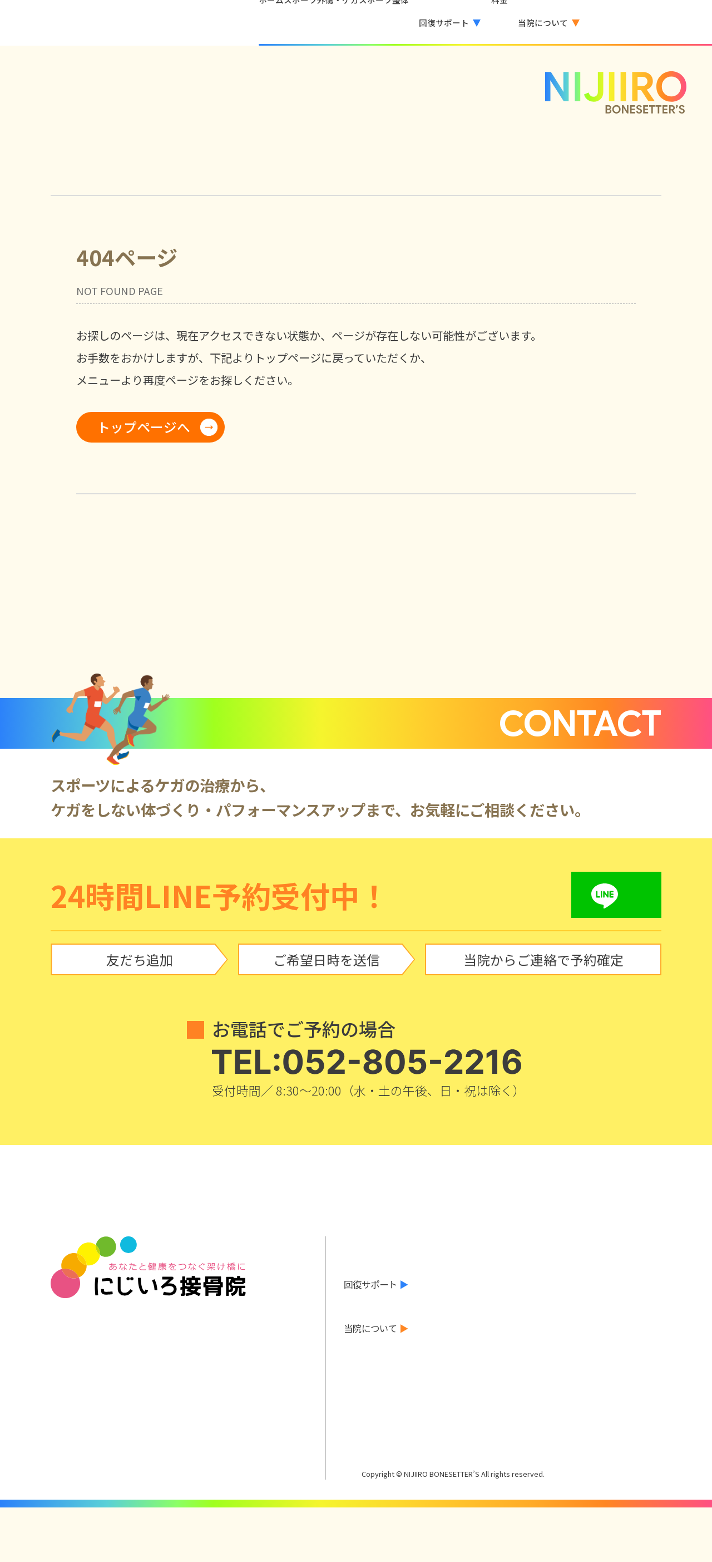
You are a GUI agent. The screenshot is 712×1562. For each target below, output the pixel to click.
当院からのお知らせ (384, 1260)
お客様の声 (366, 1342)
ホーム (357, 1240)
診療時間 (545, 1382)
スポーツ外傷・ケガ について (403, 1279)
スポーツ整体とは (379, 1298)
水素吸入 (545, 1319)
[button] (429, 23)
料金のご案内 (370, 1361)
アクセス (616, 1382)
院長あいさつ (464, 1382)
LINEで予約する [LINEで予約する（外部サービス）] (651, 22)
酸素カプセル (464, 1319)
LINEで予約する (386, 1414)
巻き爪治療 (621, 1319)
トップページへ (143, 426)
